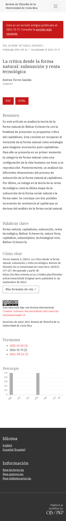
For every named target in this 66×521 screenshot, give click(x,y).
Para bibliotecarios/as (17, 478)
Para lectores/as (13, 470)
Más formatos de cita (20, 289)
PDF (8, 101)
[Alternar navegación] (56, 6)
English (7, 445)
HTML (22, 101)
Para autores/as (13, 474)
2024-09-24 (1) (19, 354)
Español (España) (14, 449)
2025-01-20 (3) (19, 345)
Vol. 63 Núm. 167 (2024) (16, 45)
